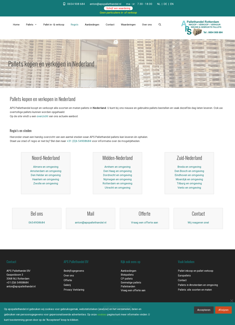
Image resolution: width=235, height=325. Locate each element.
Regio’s (74, 24)
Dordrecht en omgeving (117, 175)
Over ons (147, 24)
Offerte (68, 280)
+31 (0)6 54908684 (79, 141)
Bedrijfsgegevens (74, 270)
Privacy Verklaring (74, 289)
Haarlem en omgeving (45, 179)
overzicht (42, 116)
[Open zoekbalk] (160, 25)
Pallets (33, 25)
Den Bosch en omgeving (189, 171)
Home (16, 24)
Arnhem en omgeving (117, 166)
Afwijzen (223, 309)
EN (171, 4)
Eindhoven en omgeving (189, 175)
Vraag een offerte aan (144, 222)
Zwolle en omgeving (45, 183)
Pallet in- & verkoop (53, 24)
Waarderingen (128, 24)
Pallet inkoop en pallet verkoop (195, 270)
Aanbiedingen (92, 24)
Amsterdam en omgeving (45, 171)
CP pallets (127, 278)
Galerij (67, 285)
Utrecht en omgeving (117, 187)
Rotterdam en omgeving (117, 183)
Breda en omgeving (189, 166)
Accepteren (203, 309)
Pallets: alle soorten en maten (195, 289)
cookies (102, 314)
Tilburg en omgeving (189, 183)
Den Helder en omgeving (46, 175)
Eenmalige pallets (131, 282)
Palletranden (128, 286)
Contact (110, 24)
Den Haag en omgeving (117, 171)
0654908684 (37, 222)
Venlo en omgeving (189, 187)
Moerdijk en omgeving (189, 179)
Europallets (184, 275)
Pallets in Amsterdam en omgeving (198, 285)
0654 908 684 (74, 4)
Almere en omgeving (45, 166)
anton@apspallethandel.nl (105, 4)
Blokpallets (127, 274)
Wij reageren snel (198, 222)
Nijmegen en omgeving (117, 179)
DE (165, 4)
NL (158, 4)
